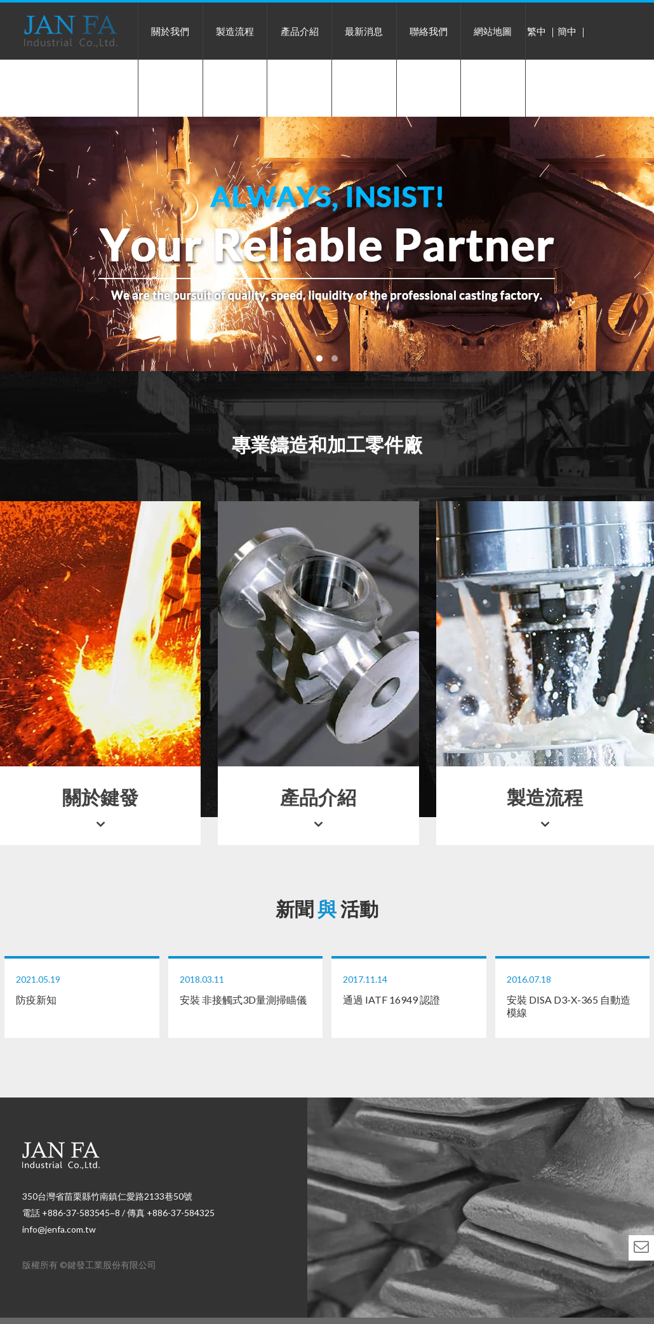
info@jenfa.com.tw (59, 1229)
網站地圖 (493, 31)
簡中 (567, 31)
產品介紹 (300, 31)
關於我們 (170, 31)
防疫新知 (82, 990)
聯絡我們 (429, 31)
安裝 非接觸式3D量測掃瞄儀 (246, 990)
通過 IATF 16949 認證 (409, 990)
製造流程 (235, 31)
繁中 (536, 31)
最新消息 (364, 31)
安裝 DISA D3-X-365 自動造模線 (573, 996)
